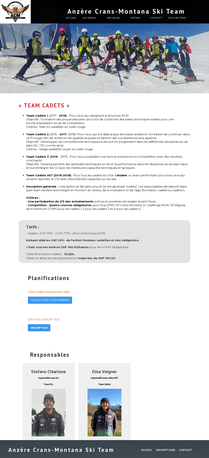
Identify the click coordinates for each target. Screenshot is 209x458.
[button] (91, 18)
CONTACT (156, 17)
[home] (106, 10)
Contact (185, 450)
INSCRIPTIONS (165, 450)
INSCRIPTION (39, 327)
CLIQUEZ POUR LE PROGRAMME (50, 300)
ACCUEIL (71, 17)
